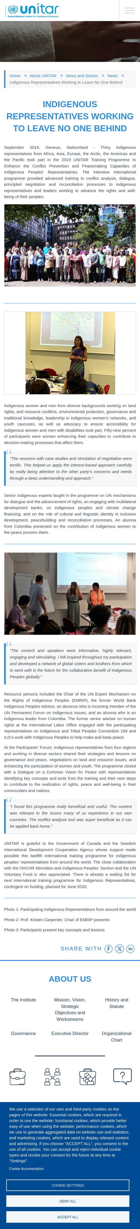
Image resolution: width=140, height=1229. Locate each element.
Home (15, 75)
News (113, 75)
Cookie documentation (26, 1169)
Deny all (67, 1201)
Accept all (67, 1217)
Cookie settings (68, 1185)
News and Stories (82, 75)
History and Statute (116, 999)
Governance (23, 1033)
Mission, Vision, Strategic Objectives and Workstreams (69, 1009)
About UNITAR (43, 75)
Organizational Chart (116, 1036)
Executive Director (70, 1033)
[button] (70, 245)
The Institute (23, 999)
